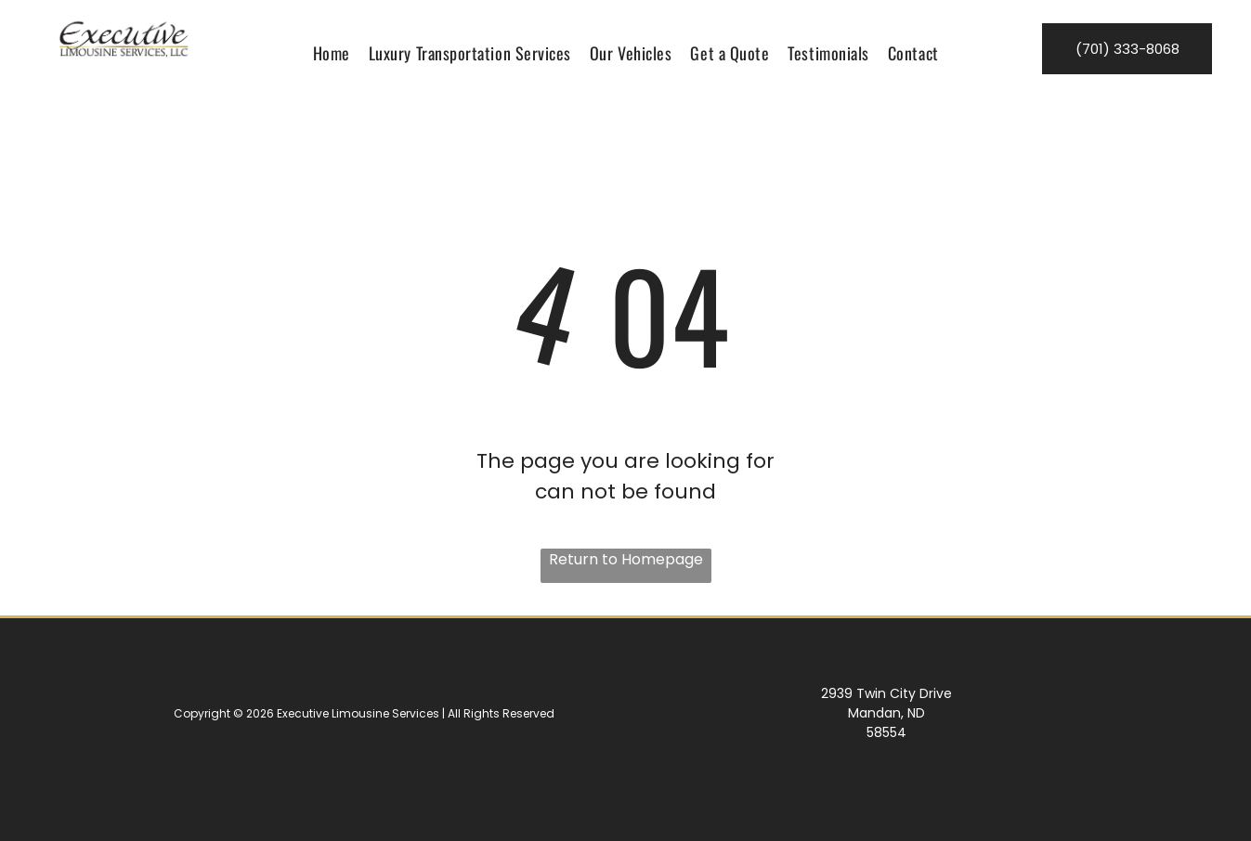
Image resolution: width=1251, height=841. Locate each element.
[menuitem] (331, 53)
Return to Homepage (626, 559)
